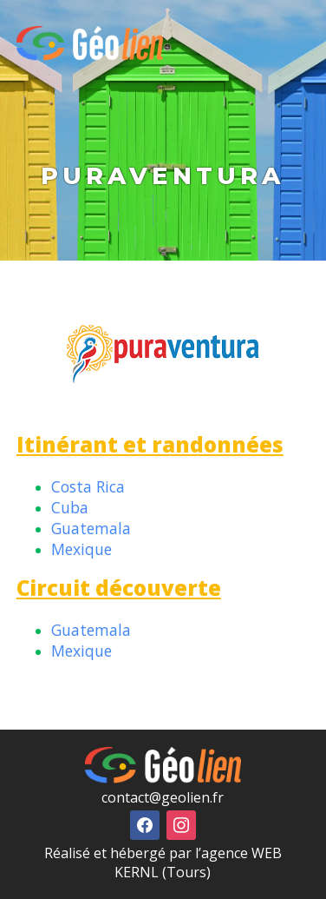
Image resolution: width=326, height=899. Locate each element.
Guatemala (91, 528)
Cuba (69, 507)
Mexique (81, 549)
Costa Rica (88, 486)
